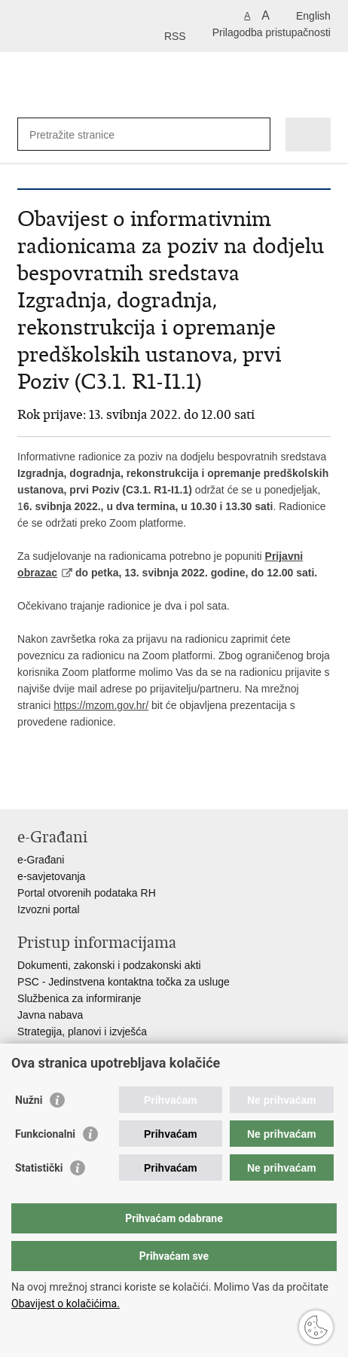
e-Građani (40, 860)
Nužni (28, 1100)
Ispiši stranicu (25, 785)
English (313, 16)
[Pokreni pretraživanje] (256, 134)
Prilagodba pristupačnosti (271, 32)
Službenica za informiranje (79, 998)
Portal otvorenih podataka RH (86, 893)
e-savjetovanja (51, 876)
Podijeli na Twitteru (90, 785)
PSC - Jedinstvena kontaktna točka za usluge (123, 982)
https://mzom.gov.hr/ (100, 705)
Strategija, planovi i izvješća (82, 1031)
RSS (175, 36)
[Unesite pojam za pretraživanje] (84, 134)
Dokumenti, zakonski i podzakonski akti (109, 965)
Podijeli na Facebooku (58, 785)
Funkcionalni (45, 1134)
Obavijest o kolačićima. (65, 1303)
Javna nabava (50, 1015)
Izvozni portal (48, 909)
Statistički (39, 1168)
